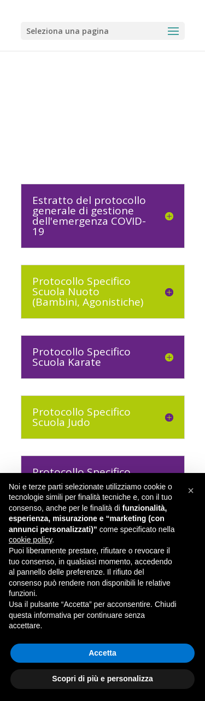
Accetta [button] (102, 653)
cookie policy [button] (30, 539)
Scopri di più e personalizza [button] (102, 678)
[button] (191, 490)
